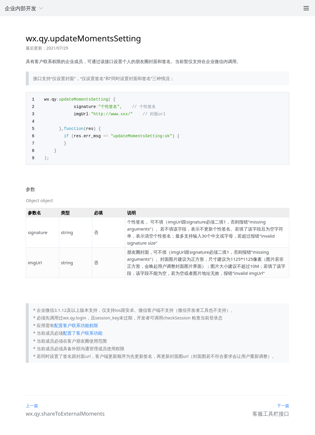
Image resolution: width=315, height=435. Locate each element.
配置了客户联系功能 (82, 330)
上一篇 (32, 403)
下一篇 (283, 402)
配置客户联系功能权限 (76, 322)
